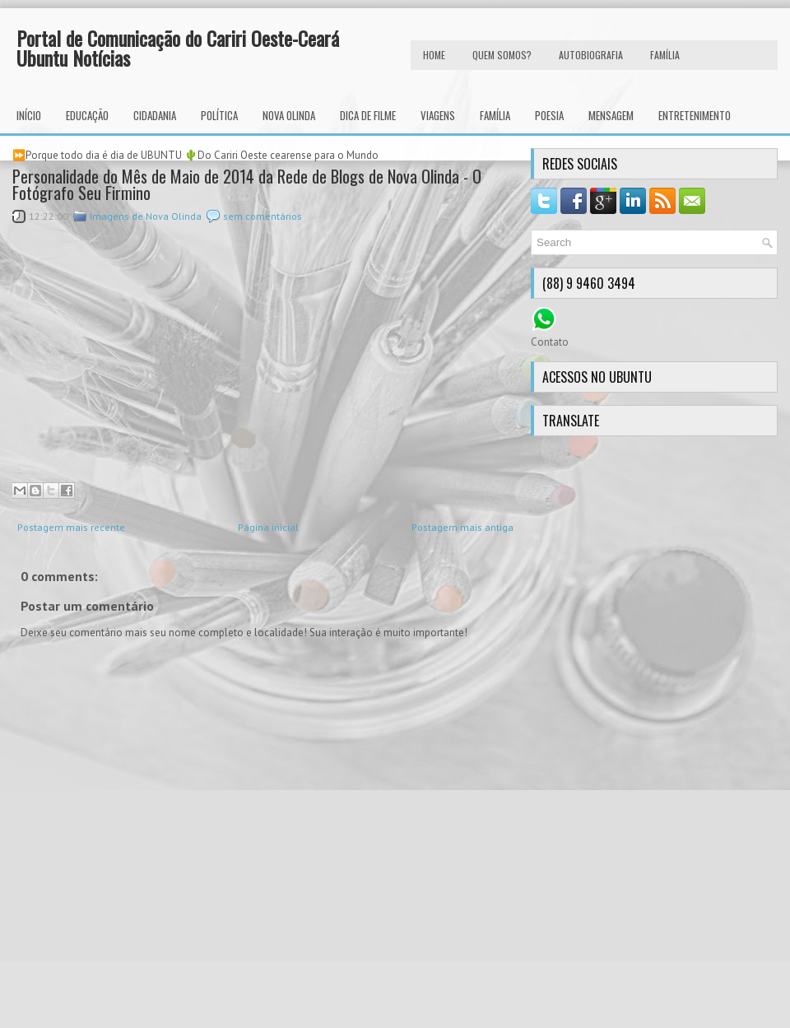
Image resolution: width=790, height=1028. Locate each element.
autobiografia (591, 55)
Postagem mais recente (71, 527)
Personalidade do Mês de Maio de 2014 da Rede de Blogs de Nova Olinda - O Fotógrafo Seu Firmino (246, 184)
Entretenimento (694, 115)
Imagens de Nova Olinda (146, 216)
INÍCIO (28, 115)
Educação (87, 115)
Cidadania (154, 115)
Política (219, 115)
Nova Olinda (289, 115)
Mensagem (611, 115)
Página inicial (268, 527)
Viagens (438, 115)
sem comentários (262, 216)
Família (495, 115)
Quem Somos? (502, 55)
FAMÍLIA (665, 55)
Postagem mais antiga (462, 527)
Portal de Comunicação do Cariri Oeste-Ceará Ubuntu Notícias (177, 47)
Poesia (549, 115)
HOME (434, 55)
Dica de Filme (368, 115)
